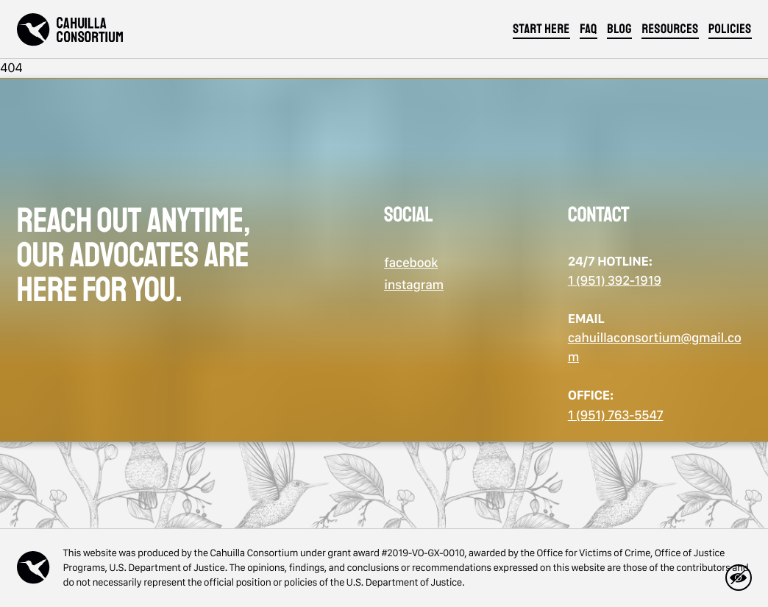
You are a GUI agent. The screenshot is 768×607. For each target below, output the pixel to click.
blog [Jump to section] (619, 29)
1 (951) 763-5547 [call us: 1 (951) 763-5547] (616, 415)
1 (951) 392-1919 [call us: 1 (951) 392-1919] (614, 280)
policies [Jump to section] (729, 29)
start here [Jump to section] (541, 29)
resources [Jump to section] (669, 29)
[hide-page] (738, 577)
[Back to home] (70, 29)
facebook (411, 263)
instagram (414, 285)
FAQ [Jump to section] (588, 29)
